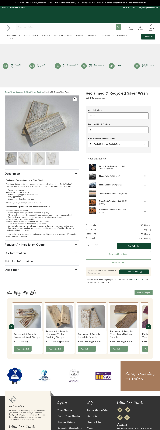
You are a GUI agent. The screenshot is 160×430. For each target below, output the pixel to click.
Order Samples (107, 35)
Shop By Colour (31, 35)
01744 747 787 (128, 8)
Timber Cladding (13, 35)
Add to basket (134, 246)
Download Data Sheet (118, 254)
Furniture (92, 35)
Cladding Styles (94, 422)
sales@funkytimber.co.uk (147, 8)
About (9, 38)
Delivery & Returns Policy (97, 410)
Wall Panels (80, 35)
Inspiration (122, 35)
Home (7, 92)
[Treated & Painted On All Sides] (118, 144)
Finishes (46, 35)
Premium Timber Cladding (69, 416)
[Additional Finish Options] (118, 130)
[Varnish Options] (118, 115)
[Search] (118, 27)
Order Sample (118, 262)
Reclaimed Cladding (66, 422)
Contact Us (92, 416)
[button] (75, 99)
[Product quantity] (89, 246)
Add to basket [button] (23, 349)
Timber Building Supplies (63, 35)
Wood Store (151, 29)
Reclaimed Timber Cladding (33, 92)
